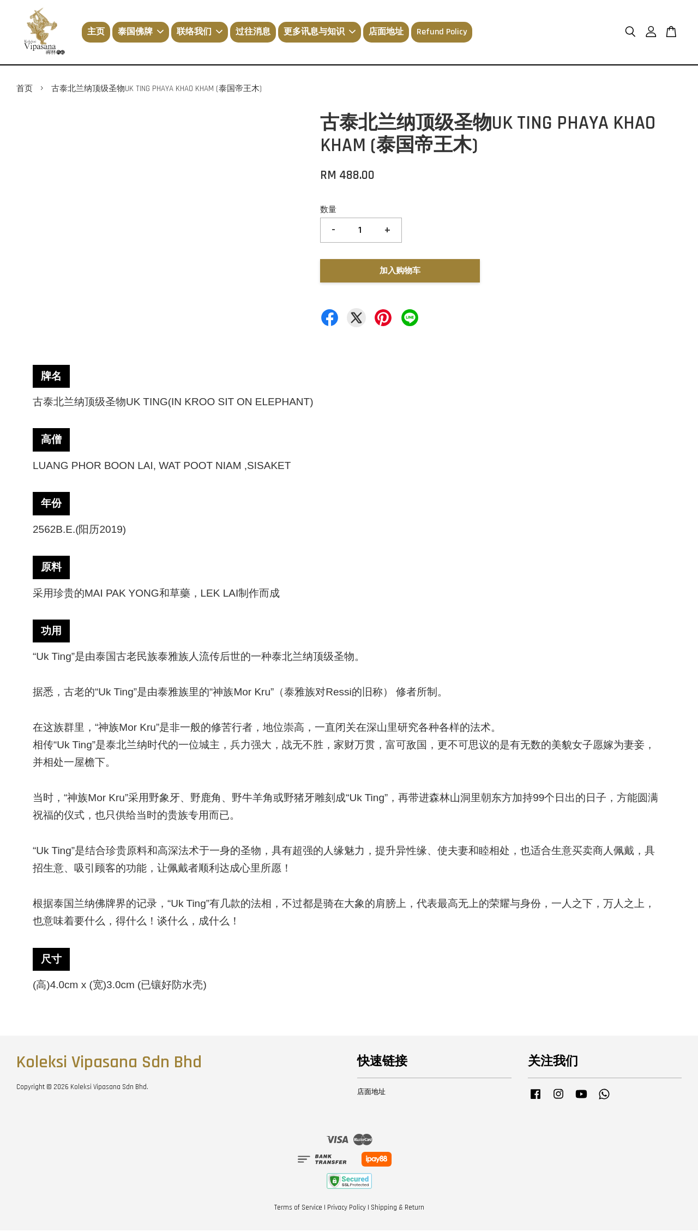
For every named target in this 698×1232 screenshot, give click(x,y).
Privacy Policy (346, 1209)
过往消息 (253, 33)
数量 (328, 211)
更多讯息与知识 (320, 33)
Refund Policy (442, 33)
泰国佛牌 (141, 33)
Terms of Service (298, 1209)
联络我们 (199, 33)
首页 (24, 90)
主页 (96, 33)
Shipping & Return (397, 1209)
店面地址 (386, 33)
